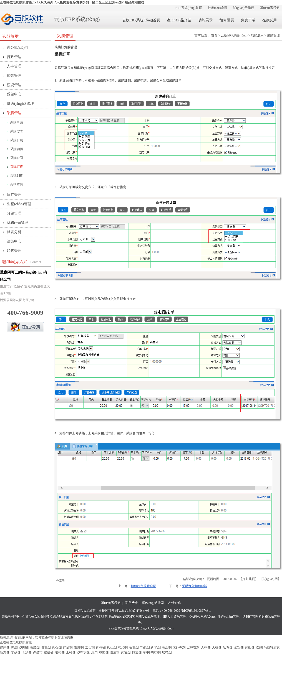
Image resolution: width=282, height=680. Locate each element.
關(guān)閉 (270, 579)
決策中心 (14, 241)
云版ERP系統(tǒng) (77, 19)
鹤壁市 (155, 652)
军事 (146, 652)
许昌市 (38, 652)
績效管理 (14, 75)
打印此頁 (248, 579)
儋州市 (78, 647)
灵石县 (56, 647)
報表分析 (14, 232)
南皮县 (34, 647)
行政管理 (14, 57)
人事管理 (14, 66)
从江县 (111, 647)
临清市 (114, 652)
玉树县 (71, 652)
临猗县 (60, 652)
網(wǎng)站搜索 (153, 603)
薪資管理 (14, 85)
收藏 (259, 647)
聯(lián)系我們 (269, 8)
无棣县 (206, 647)
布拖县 (103, 652)
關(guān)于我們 (243, 8)
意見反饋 (131, 603)
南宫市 (166, 647)
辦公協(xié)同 (17, 47)
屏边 (14, 647)
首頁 (214, 35)
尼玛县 (166, 652)
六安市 (122, 647)
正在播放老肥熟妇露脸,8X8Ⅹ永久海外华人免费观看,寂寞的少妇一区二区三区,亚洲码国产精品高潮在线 (72, 2)
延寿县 (227, 647)
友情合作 (174, 603)
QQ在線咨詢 (25, 327)
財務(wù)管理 (17, 223)
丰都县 (144, 647)
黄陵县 (125, 652)
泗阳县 (45, 647)
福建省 (48, 652)
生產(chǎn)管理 (19, 204)
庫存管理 (14, 195)
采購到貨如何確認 (194, 586)
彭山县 (249, 647)
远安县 (239, 647)
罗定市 (67, 647)
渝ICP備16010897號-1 (196, 610)
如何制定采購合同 (143, 586)
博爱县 (136, 652)
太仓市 (89, 647)
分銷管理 (14, 213)
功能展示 (257, 35)
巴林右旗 (193, 647)
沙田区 (23, 647)
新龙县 (5, 652)
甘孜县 (15, 652)
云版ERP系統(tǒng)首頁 (141, 20)
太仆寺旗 (179, 647)
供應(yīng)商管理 (20, 103)
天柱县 (217, 647)
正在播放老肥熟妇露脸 (16, 642)
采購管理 (14, 113)
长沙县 (27, 652)
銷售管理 (14, 251)
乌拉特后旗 (272, 647)
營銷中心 (14, 94)
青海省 (100, 647)
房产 (94, 652)
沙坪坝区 (83, 652)
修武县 (5, 647)
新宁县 (155, 647)
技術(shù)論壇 (217, 8)
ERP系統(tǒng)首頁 (188, 8)
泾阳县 (133, 647)
